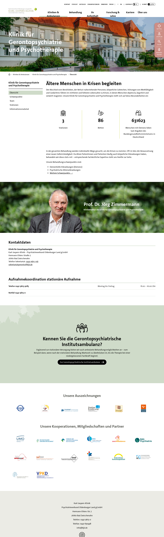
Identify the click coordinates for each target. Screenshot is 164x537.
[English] (121, 4)
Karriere (130, 12)
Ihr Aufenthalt (92, 14)
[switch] (132, 4)
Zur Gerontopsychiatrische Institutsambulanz (80, 362)
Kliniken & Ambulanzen (53, 14)
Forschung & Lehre (113, 14)
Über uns (142, 12)
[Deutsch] (118, 4)
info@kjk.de (82, 527)
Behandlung (75, 12)
